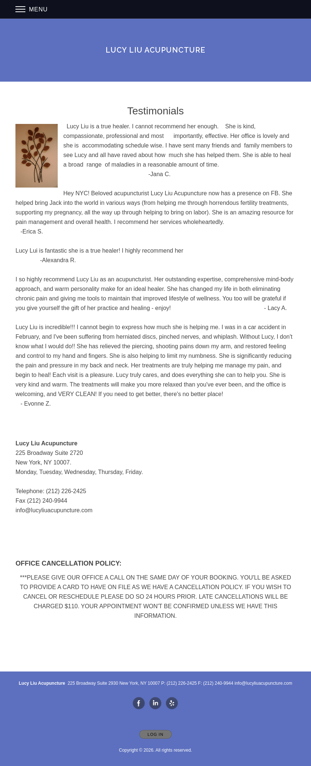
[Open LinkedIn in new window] (155, 703)
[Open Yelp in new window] (172, 703)
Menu (31, 9)
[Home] (155, 50)
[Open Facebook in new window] (139, 703)
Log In (155, 734)
